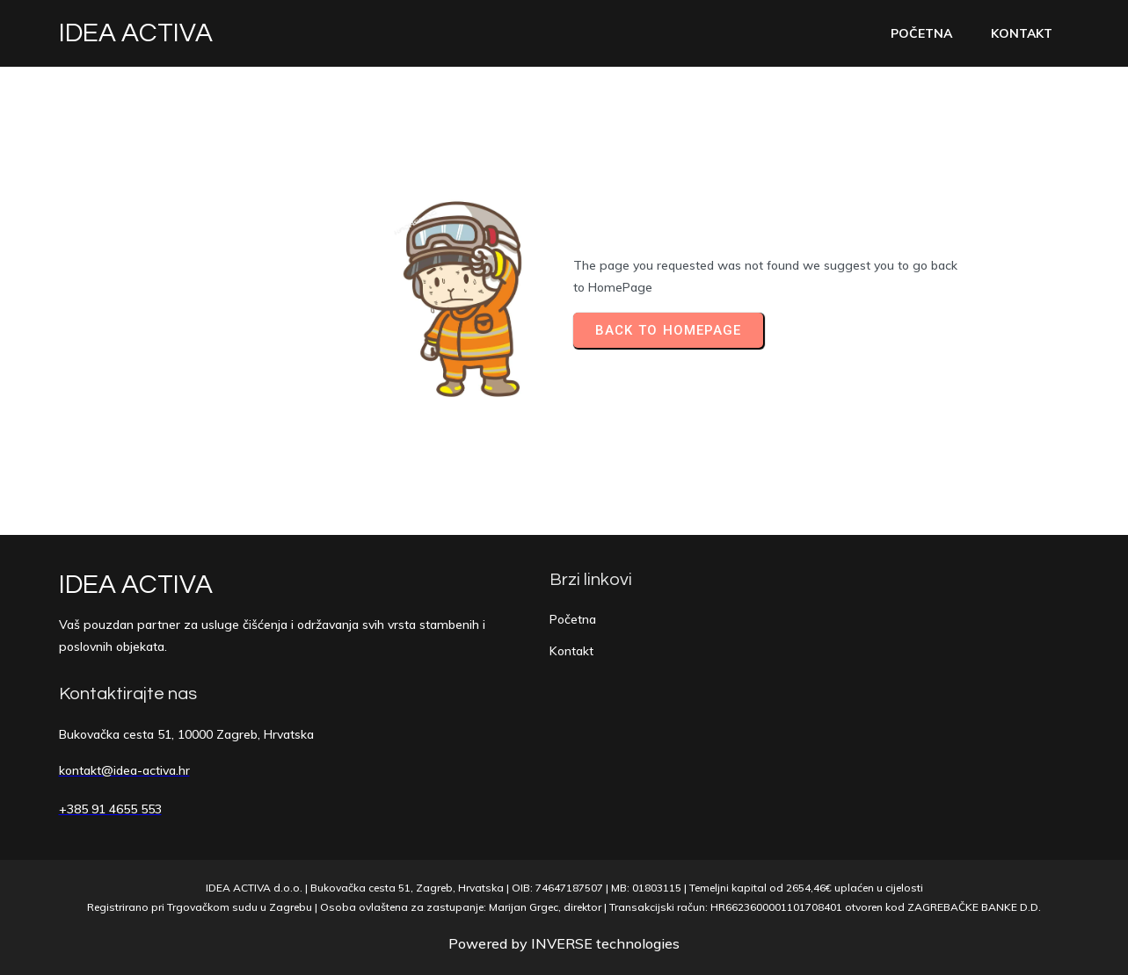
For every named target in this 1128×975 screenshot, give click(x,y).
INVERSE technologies (605, 943)
